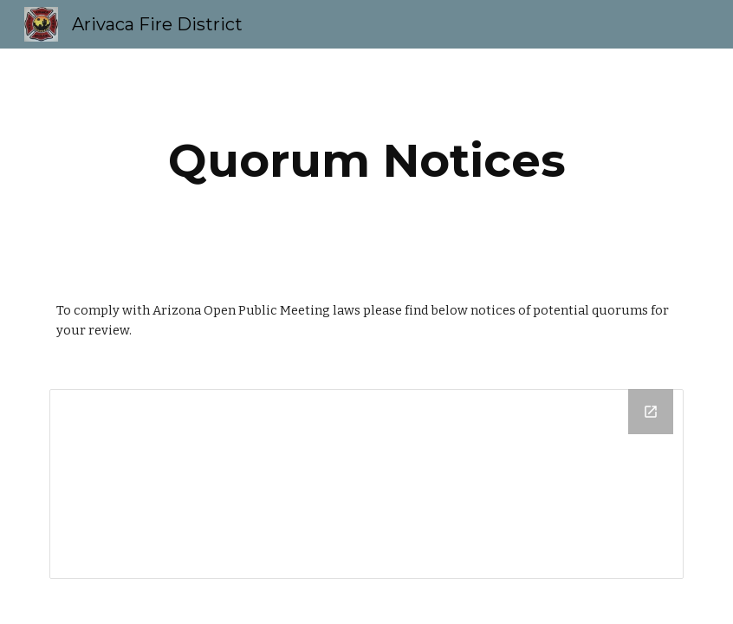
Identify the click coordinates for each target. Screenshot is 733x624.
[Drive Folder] (366, 484)
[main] (366, 161)
